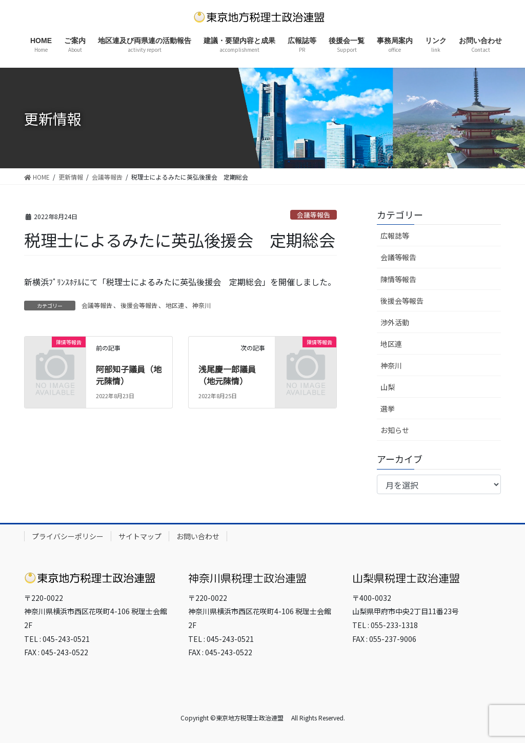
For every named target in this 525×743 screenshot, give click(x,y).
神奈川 (201, 305)
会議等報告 (313, 215)
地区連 (175, 305)
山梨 (387, 387)
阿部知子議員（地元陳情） (128, 374)
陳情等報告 (398, 279)
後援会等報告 (138, 305)
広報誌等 (394, 235)
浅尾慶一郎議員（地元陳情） (227, 374)
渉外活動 (394, 322)
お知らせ (394, 430)
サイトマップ (139, 536)
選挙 (387, 408)
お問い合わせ (197, 536)
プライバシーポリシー (68, 536)
